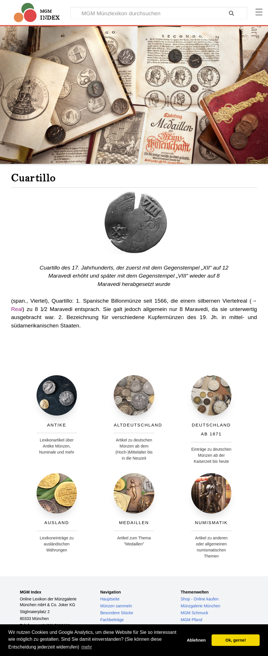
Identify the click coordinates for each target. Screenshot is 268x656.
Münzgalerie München (201, 606)
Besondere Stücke (116, 613)
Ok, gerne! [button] (235, 640)
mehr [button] (86, 646)
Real (16, 309)
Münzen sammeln (116, 606)
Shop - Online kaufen (200, 599)
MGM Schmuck (194, 613)
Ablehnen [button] (196, 640)
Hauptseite (109, 599)
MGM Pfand (191, 619)
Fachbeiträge (112, 619)
